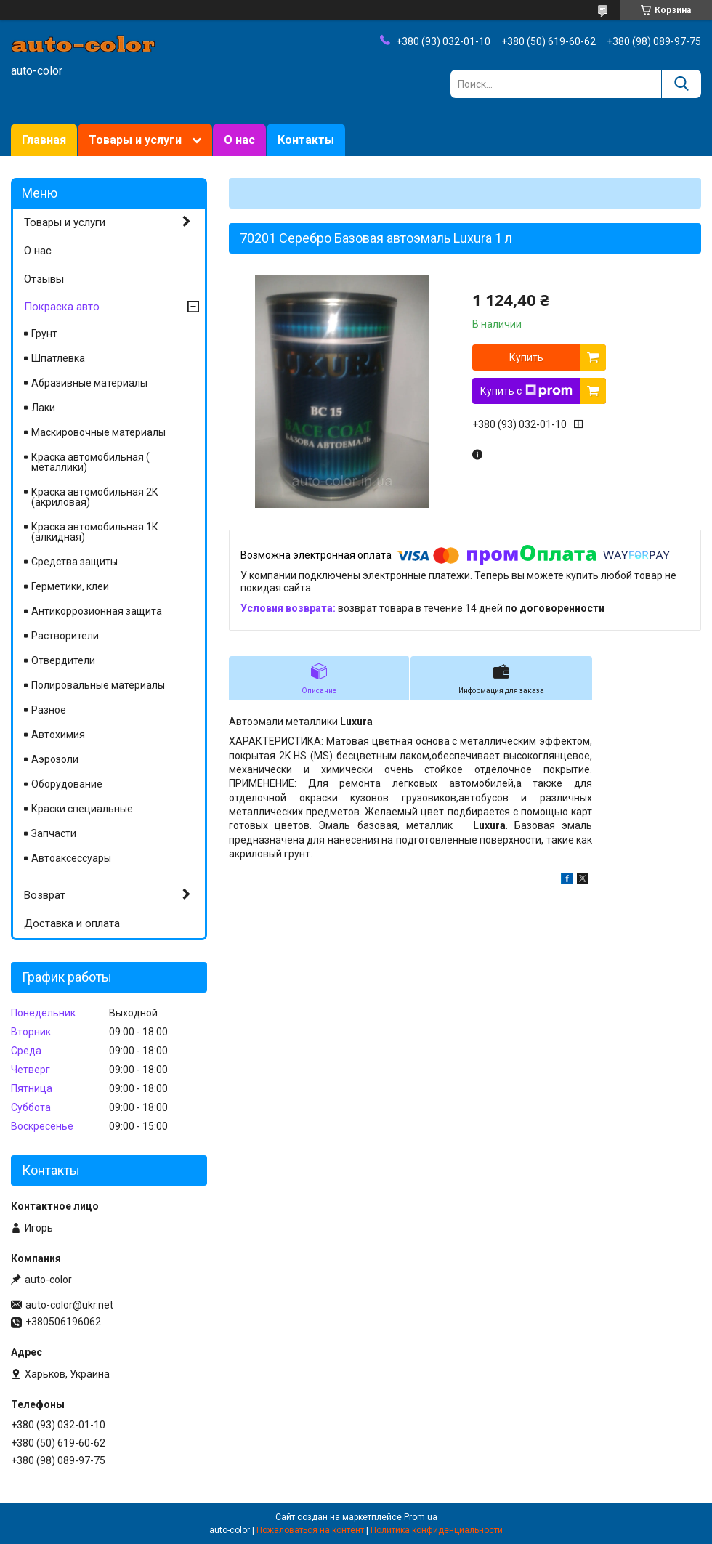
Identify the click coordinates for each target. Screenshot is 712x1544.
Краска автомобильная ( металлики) (90, 462)
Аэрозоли (54, 759)
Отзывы (44, 279)
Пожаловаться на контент (310, 1530)
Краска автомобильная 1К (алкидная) (94, 532)
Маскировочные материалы (98, 432)
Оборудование (66, 784)
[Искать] (681, 84)
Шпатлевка (58, 358)
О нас (239, 140)
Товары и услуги (135, 140)
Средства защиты (74, 561)
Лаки (43, 407)
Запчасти (53, 833)
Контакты (306, 140)
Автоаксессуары (71, 858)
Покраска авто (62, 306)
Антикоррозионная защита (96, 611)
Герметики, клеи (70, 586)
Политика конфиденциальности (437, 1530)
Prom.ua (420, 1517)
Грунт (44, 333)
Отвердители (63, 660)
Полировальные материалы (98, 685)
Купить (526, 357)
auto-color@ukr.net (69, 1305)
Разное (48, 710)
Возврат (44, 895)
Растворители (65, 636)
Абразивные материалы (89, 383)
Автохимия (58, 734)
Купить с (526, 390)
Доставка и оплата (72, 923)
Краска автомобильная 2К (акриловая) (94, 497)
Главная (44, 140)
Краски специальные (82, 809)
